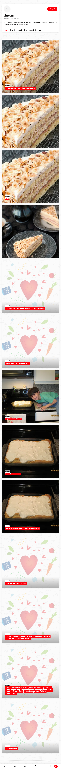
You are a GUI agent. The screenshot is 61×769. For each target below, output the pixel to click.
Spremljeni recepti (35, 30)
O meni (12, 30)
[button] (56, 766)
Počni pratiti (52, 9)
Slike (25, 30)
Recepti (19, 30)
